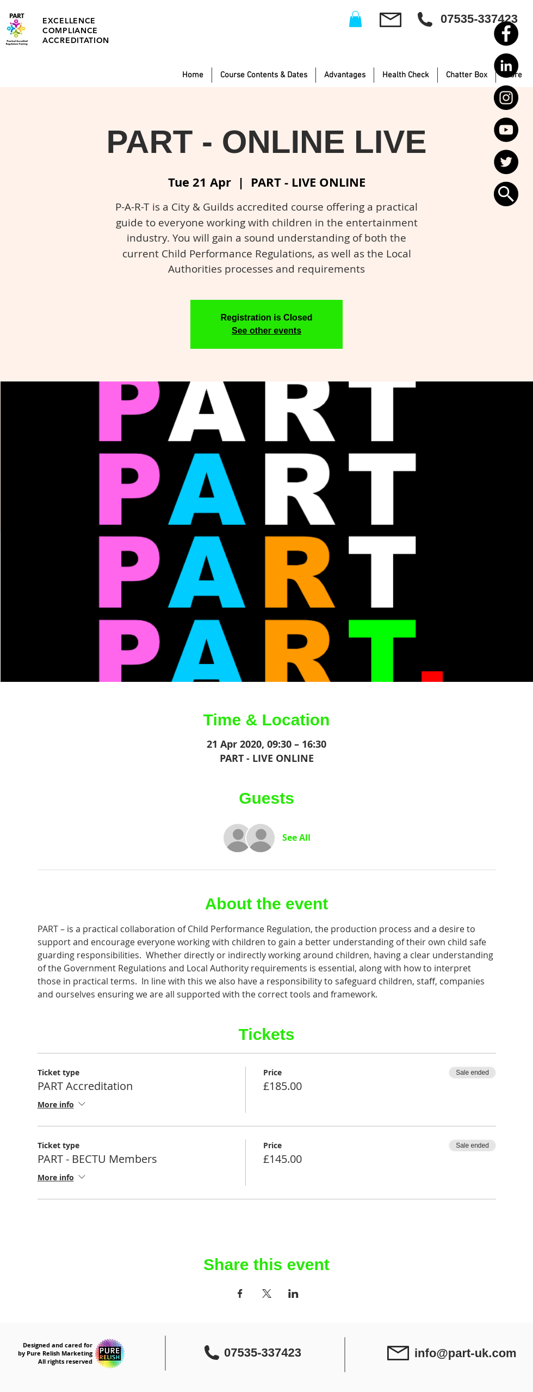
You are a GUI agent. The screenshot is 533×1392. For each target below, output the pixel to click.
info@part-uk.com (465, 1353)
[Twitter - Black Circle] (506, 162)
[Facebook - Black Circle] (506, 33)
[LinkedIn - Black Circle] (506, 65)
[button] (506, 194)
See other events (266, 330)
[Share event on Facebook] (240, 1293)
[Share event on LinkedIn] (293, 1293)
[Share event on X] (267, 1293)
